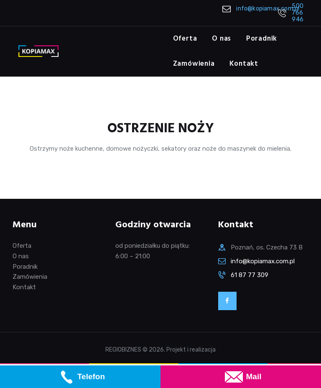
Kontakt (24, 287)
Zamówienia (30, 276)
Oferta (22, 245)
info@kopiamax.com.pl (263, 261)
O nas (21, 256)
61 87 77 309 (249, 275)
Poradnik (25, 266)
